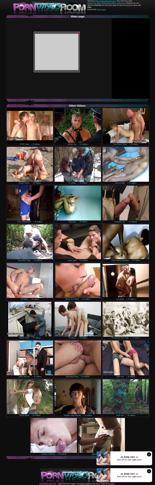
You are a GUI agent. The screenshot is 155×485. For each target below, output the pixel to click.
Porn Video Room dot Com (105, 1)
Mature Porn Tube (94, 3)
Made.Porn (121, 3)
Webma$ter (110, 484)
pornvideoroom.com (47, 484)
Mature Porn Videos (109, 3)
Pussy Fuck (101, 9)
